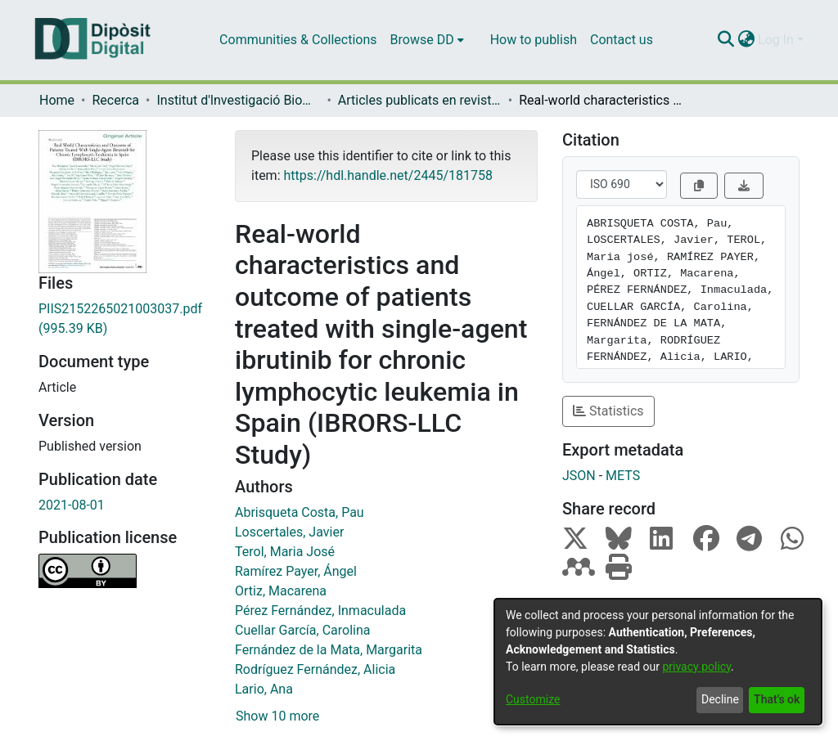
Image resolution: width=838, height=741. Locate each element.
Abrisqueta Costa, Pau (299, 512)
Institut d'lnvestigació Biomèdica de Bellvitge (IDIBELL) (238, 100)
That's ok (777, 699)
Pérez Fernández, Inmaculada (320, 610)
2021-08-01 (71, 505)
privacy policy (696, 666)
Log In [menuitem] (776, 39)
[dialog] (658, 662)
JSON (579, 475)
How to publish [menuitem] (533, 39)
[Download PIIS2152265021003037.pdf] (124, 319)
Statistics (608, 411)
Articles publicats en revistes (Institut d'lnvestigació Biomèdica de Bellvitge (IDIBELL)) (420, 100)
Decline (720, 699)
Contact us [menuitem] (621, 39)
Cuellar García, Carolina (302, 630)
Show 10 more (277, 716)
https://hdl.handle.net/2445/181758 (387, 175)
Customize (533, 699)
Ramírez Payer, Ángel (296, 571)
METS (623, 475)
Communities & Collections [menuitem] (297, 39)
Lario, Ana (264, 689)
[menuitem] (427, 40)
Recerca (115, 100)
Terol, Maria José (285, 551)
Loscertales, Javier (289, 532)
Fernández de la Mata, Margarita (328, 650)
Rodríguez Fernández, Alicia (315, 669)
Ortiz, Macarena (281, 591)
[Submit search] (725, 40)
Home (56, 100)
